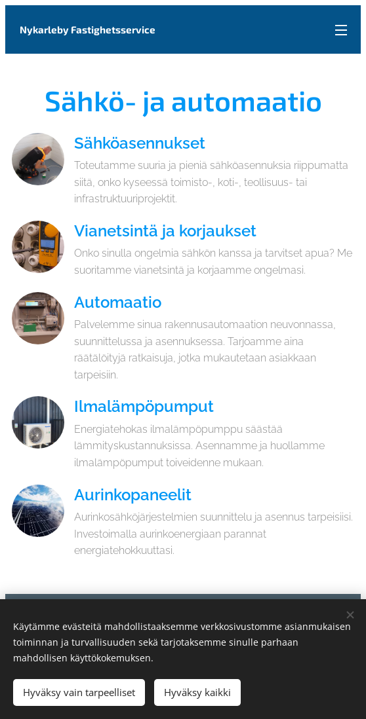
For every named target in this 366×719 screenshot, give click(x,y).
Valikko (341, 30)
